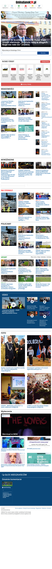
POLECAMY (6, 224)
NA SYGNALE (7, 190)
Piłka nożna (34, 257)
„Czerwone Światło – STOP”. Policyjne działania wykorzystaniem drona (8, 103)
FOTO (3, 333)
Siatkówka (43, 257)
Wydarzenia (32, 6)
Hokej (38, 257)
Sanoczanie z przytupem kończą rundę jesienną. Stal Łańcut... (7, 120)
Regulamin (38, 508)
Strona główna (18, 508)
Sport (19, 6)
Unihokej (48, 257)
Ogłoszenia (5, 6)
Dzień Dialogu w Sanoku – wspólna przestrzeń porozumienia (24, 137)
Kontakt (49, 508)
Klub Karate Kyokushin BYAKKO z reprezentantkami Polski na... (25, 103)
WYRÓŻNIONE (7, 159)
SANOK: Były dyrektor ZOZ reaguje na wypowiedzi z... (8, 136)
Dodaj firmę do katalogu (29, 508)
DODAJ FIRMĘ (26, 84)
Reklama (39, 6)
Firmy (12, 6)
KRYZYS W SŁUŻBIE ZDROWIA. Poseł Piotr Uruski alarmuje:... (25, 119)
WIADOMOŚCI (7, 89)
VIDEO (5, 295)
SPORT (4, 257)
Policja (25, 6)
